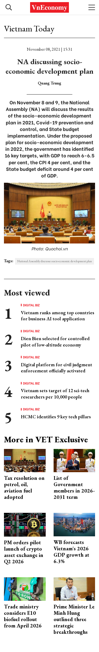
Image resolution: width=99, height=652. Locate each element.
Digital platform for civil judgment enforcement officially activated (56, 368)
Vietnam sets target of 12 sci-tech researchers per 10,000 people (55, 393)
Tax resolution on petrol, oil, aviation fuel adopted (24, 487)
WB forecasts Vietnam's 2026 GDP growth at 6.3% (71, 552)
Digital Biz (31, 305)
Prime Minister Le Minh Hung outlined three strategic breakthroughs (74, 619)
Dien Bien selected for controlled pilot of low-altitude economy (55, 341)
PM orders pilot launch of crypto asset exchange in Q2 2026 (23, 552)
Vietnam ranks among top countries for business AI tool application (57, 315)
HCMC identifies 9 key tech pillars (56, 417)
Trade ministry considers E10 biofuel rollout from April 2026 (23, 616)
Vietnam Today (29, 28)
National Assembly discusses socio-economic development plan (54, 261)
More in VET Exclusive (46, 439)
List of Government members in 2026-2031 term (74, 487)
